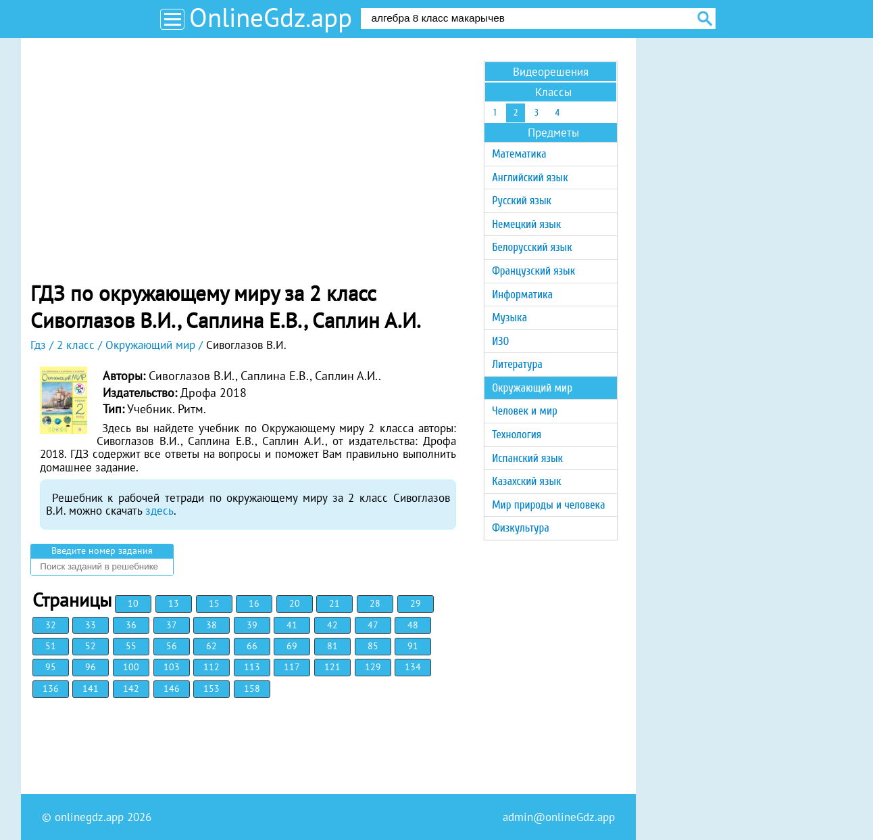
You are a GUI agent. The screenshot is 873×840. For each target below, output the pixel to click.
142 (131, 688)
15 (214, 603)
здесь (159, 510)
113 (252, 667)
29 (415, 603)
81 (332, 646)
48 (412, 625)
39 (252, 625)
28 (375, 603)
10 (133, 603)
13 (173, 603)
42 (332, 625)
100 (131, 667)
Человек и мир (524, 410)
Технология (516, 434)
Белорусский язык (532, 247)
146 (172, 688)
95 (50, 667)
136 (51, 688)
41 (291, 625)
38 (211, 625)
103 (172, 667)
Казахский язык (526, 481)
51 (50, 646)
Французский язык (533, 270)
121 (332, 667)
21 (334, 603)
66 (252, 646)
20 (294, 603)
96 (90, 667)
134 (413, 667)
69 (291, 646)
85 (373, 646)
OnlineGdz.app (270, 17)
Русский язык (521, 200)
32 (50, 625)
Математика (519, 153)
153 (211, 688)
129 (373, 667)
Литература (517, 364)
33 (90, 625)
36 (131, 625)
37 (171, 625)
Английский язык (530, 177)
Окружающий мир (532, 387)
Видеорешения (551, 71)
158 (252, 688)
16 (254, 603)
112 (211, 667)
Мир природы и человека (548, 504)
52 (90, 646)
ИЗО (500, 341)
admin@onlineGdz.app (559, 817)
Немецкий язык (526, 224)
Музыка (509, 317)
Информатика (522, 294)
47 (373, 625)
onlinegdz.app (89, 817)
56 (171, 646)
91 (412, 646)
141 (90, 688)
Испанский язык (527, 458)
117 (292, 667)
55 (131, 646)
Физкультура (520, 527)
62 (211, 646)
